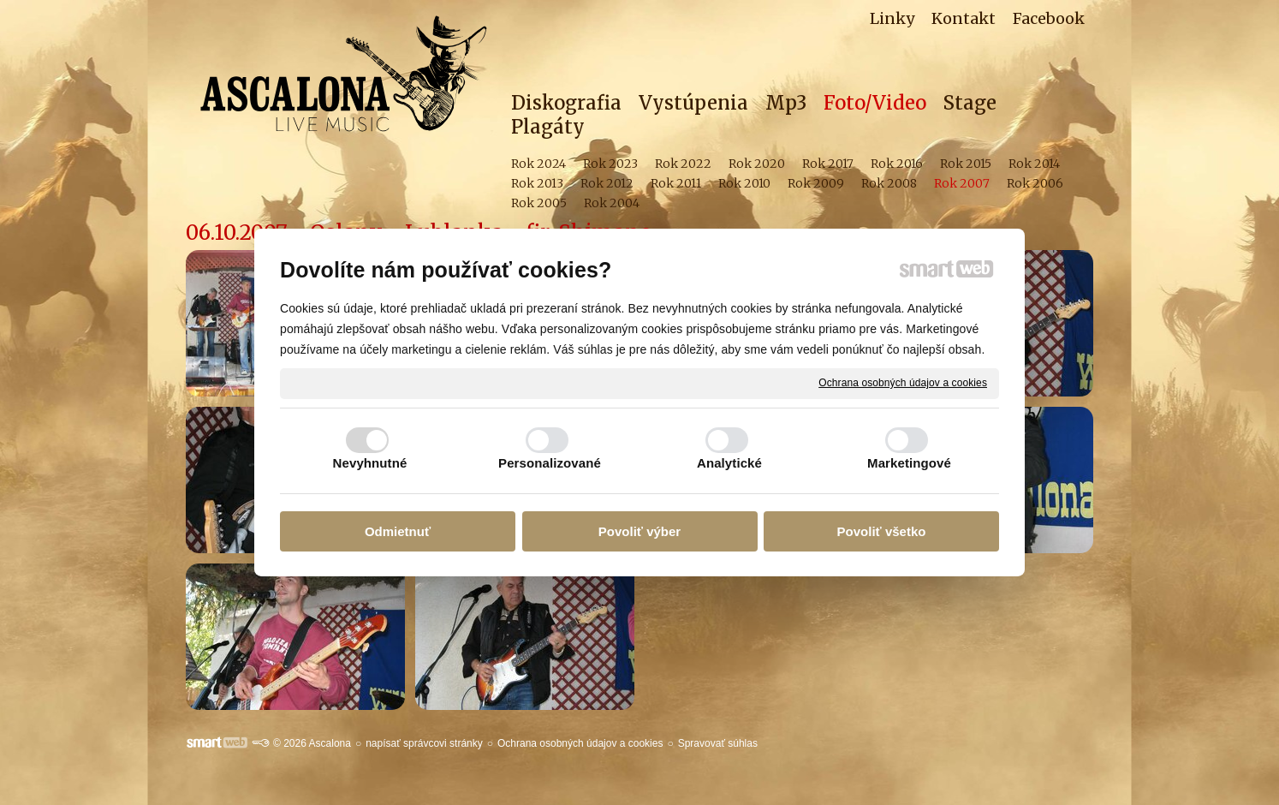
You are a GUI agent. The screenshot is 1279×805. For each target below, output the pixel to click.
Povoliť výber (639, 531)
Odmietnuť (398, 531)
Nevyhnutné (370, 463)
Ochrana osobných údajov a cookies (902, 383)
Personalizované (549, 463)
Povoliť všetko (881, 531)
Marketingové (909, 463)
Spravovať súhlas (718, 743)
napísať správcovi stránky (424, 743)
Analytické (729, 463)
